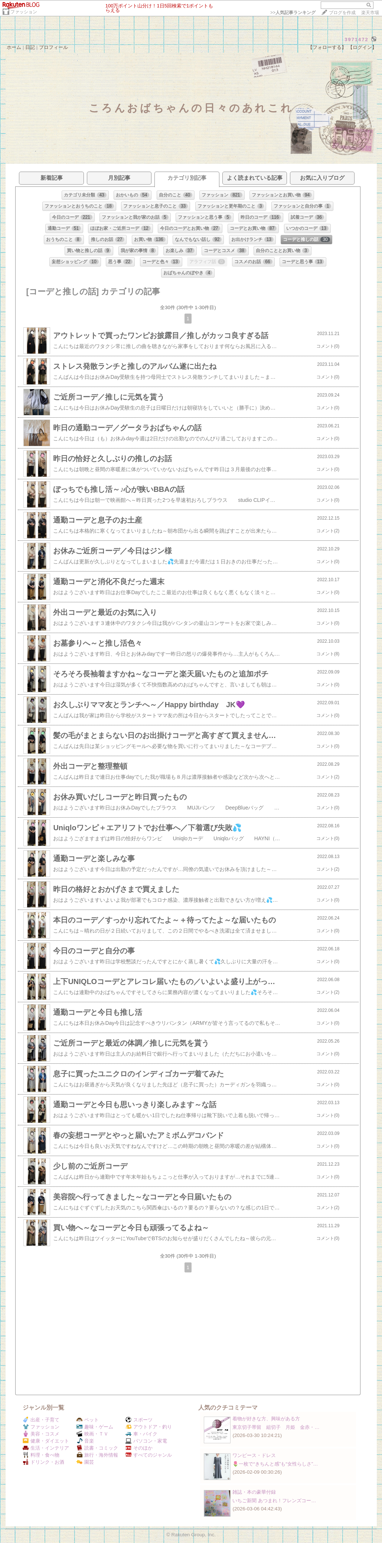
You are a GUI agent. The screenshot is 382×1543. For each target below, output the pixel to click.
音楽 (85, 1441)
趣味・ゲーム (94, 1427)
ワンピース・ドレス (254, 1455)
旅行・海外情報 (97, 1455)
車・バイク (141, 1434)
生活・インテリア (46, 1448)
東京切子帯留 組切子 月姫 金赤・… (275, 1427)
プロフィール (53, 47)
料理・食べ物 (41, 1455)
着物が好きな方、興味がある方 (266, 1418)
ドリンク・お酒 (43, 1462)
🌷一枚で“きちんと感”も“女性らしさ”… (275, 1464)
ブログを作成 (342, 12)
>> (293, 12)
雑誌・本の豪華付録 (254, 1492)
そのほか (139, 1448)
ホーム (14, 47)
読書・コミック (97, 1448)
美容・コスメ (41, 1434)
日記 (30, 47)
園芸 (85, 1462)
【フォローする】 (327, 47)
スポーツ (139, 1420)
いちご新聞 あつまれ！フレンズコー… (274, 1500)
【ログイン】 (362, 47)
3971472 (357, 39)
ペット (87, 1420)
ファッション (23, 11)
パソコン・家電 (146, 1441)
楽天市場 (370, 12)
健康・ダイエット (46, 1441)
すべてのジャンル (148, 1455)
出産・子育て (41, 1420)
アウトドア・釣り (148, 1427)
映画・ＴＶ (92, 1434)
